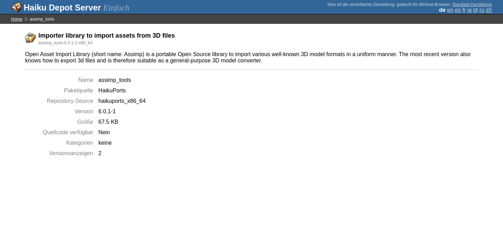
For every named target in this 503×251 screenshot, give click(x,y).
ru (481, 10)
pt (475, 10)
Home (16, 19)
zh (489, 10)
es (458, 10)
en (450, 10)
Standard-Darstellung (472, 4)
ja (469, 10)
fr (464, 10)
